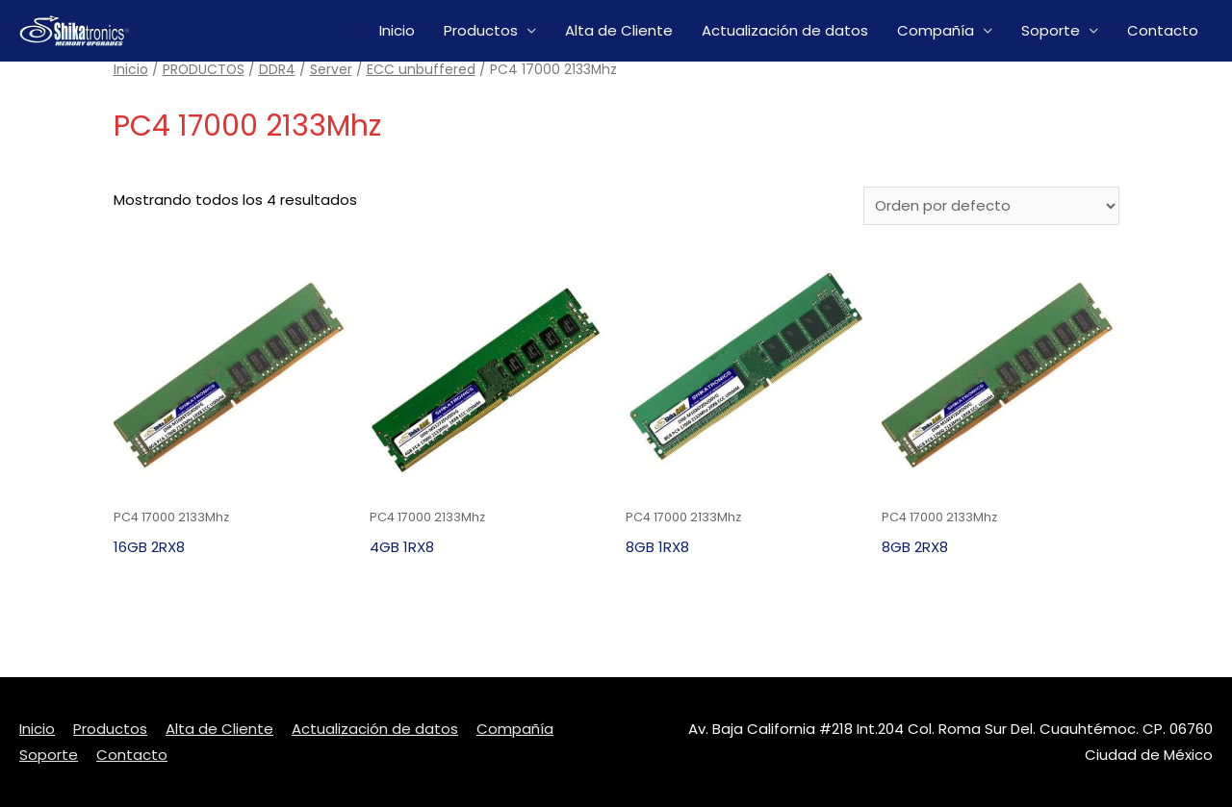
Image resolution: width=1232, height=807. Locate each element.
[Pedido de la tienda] (991, 206)
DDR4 (277, 70)
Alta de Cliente (619, 30)
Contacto (1162, 30)
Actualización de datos (785, 30)
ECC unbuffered (421, 70)
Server (331, 70)
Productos (481, 30)
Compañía (935, 30)
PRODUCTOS (203, 70)
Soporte (1050, 30)
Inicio (397, 30)
